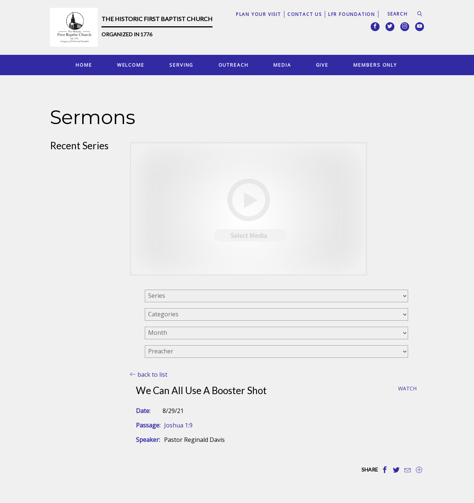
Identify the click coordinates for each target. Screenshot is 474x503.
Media (282, 64)
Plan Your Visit (258, 14)
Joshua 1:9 (178, 425)
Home (84, 64)
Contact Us (304, 14)
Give (322, 64)
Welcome (130, 64)
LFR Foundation (351, 14)
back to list (148, 374)
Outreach (233, 64)
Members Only (375, 64)
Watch (407, 389)
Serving (181, 64)
